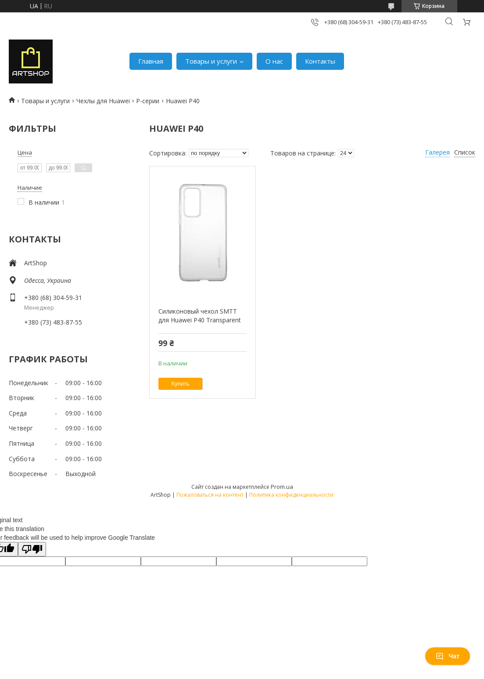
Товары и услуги (211, 61)
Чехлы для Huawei (103, 101)
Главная (150, 61)
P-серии (147, 101)
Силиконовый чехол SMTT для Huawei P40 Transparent (199, 315)
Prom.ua (282, 487)
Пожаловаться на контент (210, 494)
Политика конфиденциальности (291, 494)
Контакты (320, 61)
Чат (447, 656)
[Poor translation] (32, 549)
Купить (181, 383)
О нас (274, 61)
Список (464, 152)
